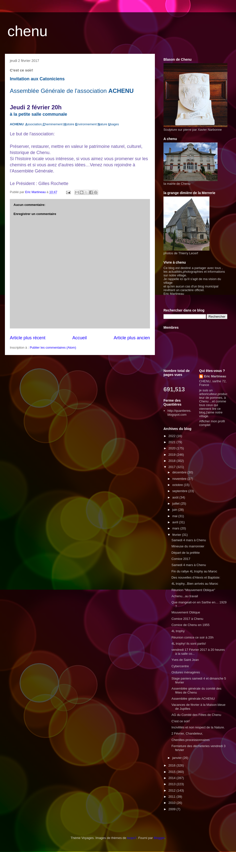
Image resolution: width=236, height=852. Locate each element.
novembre (179, 479)
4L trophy (178, 631)
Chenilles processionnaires (190, 740)
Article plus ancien (132, 337)
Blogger (159, 838)
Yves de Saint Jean (185, 660)
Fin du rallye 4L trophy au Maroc (194, 571)
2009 (172, 809)
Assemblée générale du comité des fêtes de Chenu (196, 690)
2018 (172, 461)
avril (175, 522)
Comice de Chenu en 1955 (190, 625)
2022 (172, 436)
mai (175, 516)
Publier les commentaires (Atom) (53, 347)
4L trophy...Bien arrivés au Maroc (194, 583)
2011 (172, 796)
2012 (172, 790)
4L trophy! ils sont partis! (188, 643)
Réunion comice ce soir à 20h (192, 637)
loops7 (131, 838)
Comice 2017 (180, 559)
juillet (176, 503)
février (177, 535)
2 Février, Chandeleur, (187, 733)
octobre (178, 485)
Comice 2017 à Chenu (187, 619)
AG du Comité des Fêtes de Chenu (196, 715)
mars (176, 528)
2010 (172, 803)
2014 (172, 778)
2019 (172, 454)
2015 (172, 772)
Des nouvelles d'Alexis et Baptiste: (195, 577)
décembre (179, 472)
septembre (180, 491)
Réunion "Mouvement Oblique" (193, 590)
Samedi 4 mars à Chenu (188, 540)
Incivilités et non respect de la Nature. (198, 727)
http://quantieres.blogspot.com (179, 412)
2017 (172, 467)
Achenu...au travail (184, 596)
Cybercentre (180, 666)
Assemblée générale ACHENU (193, 698)
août (175, 497)
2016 (172, 765)
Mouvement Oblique (185, 612)
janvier (177, 758)
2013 (172, 784)
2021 (172, 442)
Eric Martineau (215, 376)
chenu (27, 31)
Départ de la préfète (185, 552)
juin (175, 509)
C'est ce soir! (180, 721)
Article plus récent (27, 337)
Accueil (79, 337)
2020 (172, 448)
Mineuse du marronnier (187, 546)
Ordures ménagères (185, 672)
